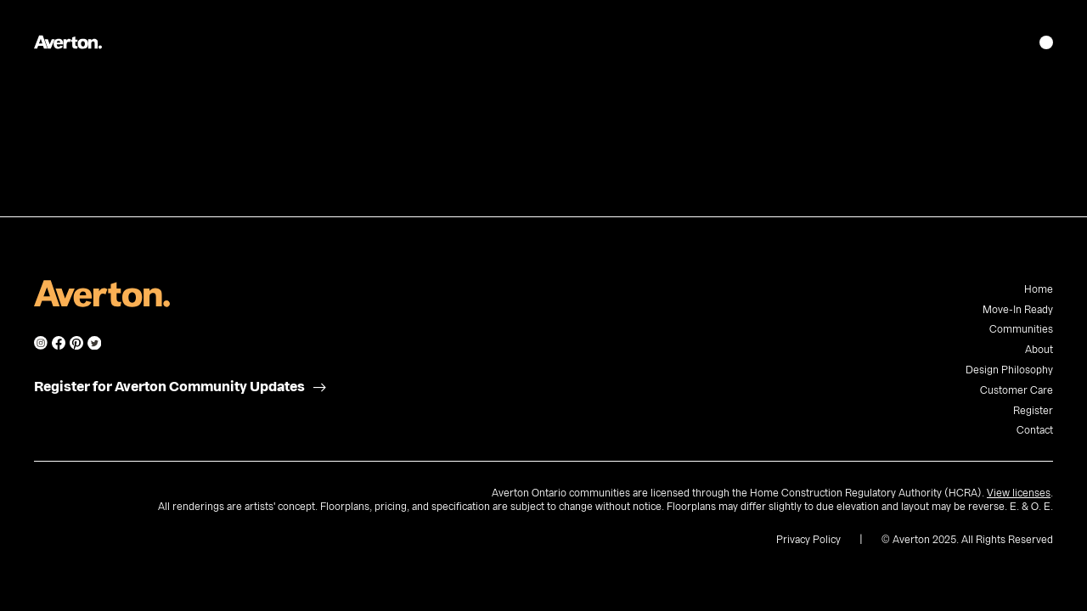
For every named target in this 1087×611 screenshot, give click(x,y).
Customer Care (1016, 390)
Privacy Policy (808, 540)
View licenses (1018, 493)
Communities (1021, 329)
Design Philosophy (1009, 370)
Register (1033, 411)
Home (1038, 289)
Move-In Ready (1018, 310)
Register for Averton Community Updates (169, 387)
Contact (1035, 430)
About (1039, 350)
